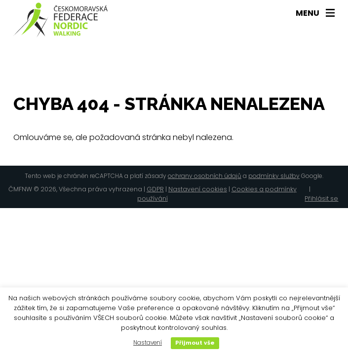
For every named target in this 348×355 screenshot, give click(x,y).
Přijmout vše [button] (195, 342)
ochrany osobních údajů (204, 176)
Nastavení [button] (147, 343)
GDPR (155, 189)
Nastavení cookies (197, 189)
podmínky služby (274, 176)
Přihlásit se (321, 198)
